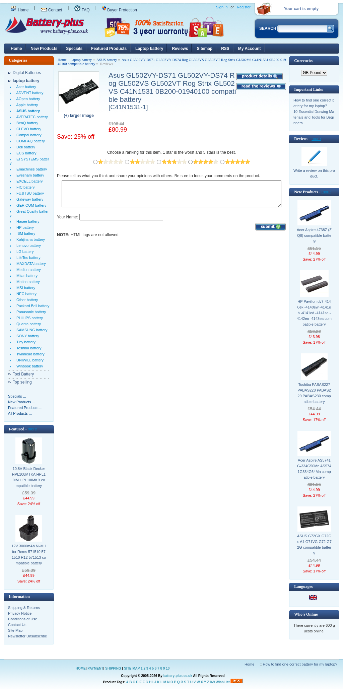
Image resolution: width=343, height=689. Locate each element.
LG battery (23, 252)
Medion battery (27, 270)
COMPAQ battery (29, 141)
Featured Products (109, 48)
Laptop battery (149, 48)
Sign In (221, 7)
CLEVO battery (27, 129)
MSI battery (24, 288)
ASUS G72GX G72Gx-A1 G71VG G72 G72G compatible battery (314, 544)
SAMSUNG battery (30, 330)
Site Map (15, 630)
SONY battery (26, 336)
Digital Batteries (27, 72)
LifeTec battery (27, 258)
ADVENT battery (29, 93)
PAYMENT (95, 668)
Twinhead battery (29, 354)
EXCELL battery (28, 181)
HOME (81, 668)
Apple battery (26, 105)
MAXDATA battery (30, 264)
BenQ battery (26, 123)
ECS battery (25, 153)
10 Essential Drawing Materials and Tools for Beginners (313, 117)
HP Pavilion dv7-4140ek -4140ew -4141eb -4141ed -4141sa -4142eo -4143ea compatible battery (314, 312)
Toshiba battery (28, 348)
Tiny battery (25, 342)
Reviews (180, 48)
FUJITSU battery (29, 193)
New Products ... (21, 402)
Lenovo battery (27, 246)
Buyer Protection (119, 10)
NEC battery (25, 294)
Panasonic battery (30, 312)
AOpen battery (27, 99)
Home (19, 10)
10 (167, 668)
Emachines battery (30, 169)
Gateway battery (28, 199)
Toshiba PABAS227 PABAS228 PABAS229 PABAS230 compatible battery (314, 393)
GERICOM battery (30, 205)
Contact (51, 10)
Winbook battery (28, 366)
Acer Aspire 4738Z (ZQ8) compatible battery (314, 235)
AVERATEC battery (31, 117)
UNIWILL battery (29, 360)
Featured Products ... (25, 408)
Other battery (26, 300)
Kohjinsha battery (29, 239)
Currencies (303, 60)
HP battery (24, 227)
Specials (74, 48)
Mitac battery (26, 276)
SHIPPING (113, 668)
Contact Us (17, 625)
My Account (249, 48)
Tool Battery (23, 374)
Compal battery (28, 135)
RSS (225, 48)
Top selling (22, 382)
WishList (223, 682)
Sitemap (204, 48)
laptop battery (81, 60)
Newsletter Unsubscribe (27, 636)
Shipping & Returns (24, 608)
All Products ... (20, 413)
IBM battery (24, 233)
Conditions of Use (22, 619)
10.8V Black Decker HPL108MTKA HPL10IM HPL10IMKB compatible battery (29, 477)
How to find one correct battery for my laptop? (300, 664)
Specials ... (17, 396)
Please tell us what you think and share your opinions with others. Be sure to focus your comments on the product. (158, 176)
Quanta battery (27, 324)
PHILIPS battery (28, 318)
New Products (43, 48)
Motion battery (27, 282)
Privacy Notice (19, 613)
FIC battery (24, 187)
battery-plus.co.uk (177, 676)
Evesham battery (29, 175)
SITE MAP (132, 668)
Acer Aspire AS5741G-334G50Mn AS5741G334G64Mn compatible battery (314, 468)
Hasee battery (27, 221)
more (32, 429)
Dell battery (24, 147)
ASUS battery (106, 60)
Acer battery (25, 87)
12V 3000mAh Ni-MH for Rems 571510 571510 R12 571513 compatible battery (28, 554)
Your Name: (67, 222)
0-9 (212, 682)
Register (244, 7)
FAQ (81, 10)
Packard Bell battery (32, 306)
